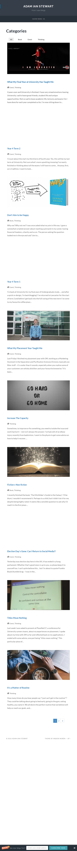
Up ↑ (69, 747)
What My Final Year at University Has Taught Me (35, 84)
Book (20, 40)
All (11, 40)
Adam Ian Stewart (38, 6)
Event (31, 40)
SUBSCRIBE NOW (58, 848)
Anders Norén (59, 747)
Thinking (43, 40)
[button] (38, 848)
